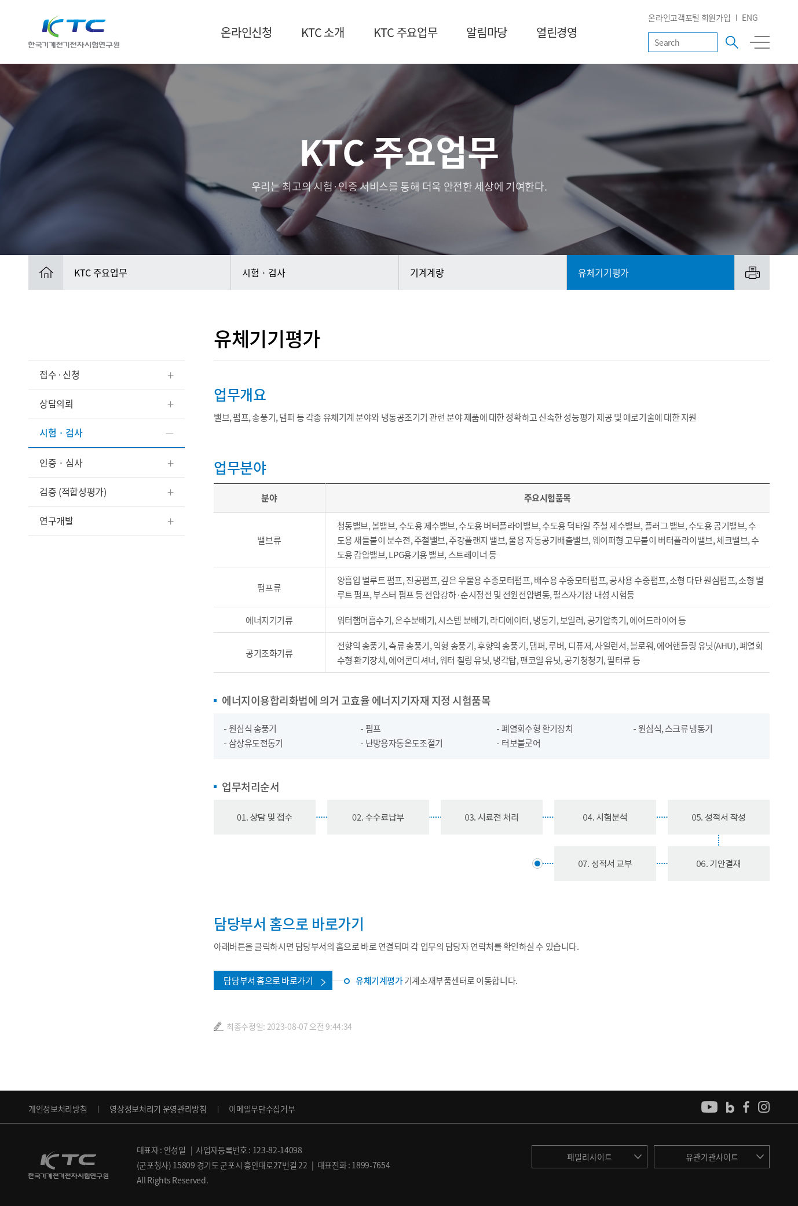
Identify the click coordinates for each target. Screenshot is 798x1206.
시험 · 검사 (61, 432)
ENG (749, 17)
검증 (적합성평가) (73, 491)
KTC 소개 (323, 32)
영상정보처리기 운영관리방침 (158, 1108)
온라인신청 (246, 32)
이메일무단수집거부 (262, 1108)
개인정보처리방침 (57, 1108)
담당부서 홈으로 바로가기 (268, 980)
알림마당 (486, 32)
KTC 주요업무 (405, 32)
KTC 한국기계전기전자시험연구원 (73, 32)
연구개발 (56, 520)
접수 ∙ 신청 (59, 374)
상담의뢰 (56, 403)
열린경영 (556, 32)
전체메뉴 (760, 42)
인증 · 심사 (61, 462)
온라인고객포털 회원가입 (689, 17)
